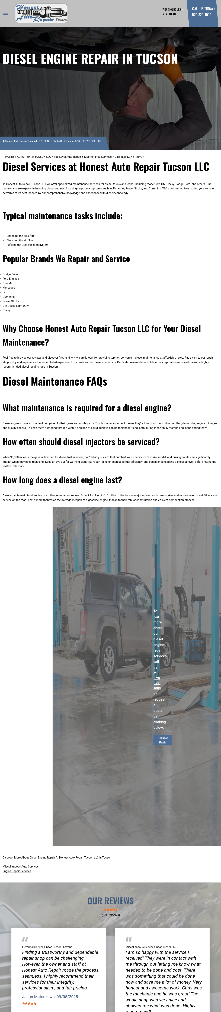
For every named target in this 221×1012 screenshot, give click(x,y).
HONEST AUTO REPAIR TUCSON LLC (28, 156)
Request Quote (163, 740)
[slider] (111, 909)
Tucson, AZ (169, 947)
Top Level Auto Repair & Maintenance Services (83, 156)
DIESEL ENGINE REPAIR (129, 156)
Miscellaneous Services (140, 947)
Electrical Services (33, 947)
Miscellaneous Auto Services (21, 866)
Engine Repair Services (17, 871)
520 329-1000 (201, 14)
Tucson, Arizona (62, 947)
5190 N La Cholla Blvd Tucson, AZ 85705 (63, 141)
